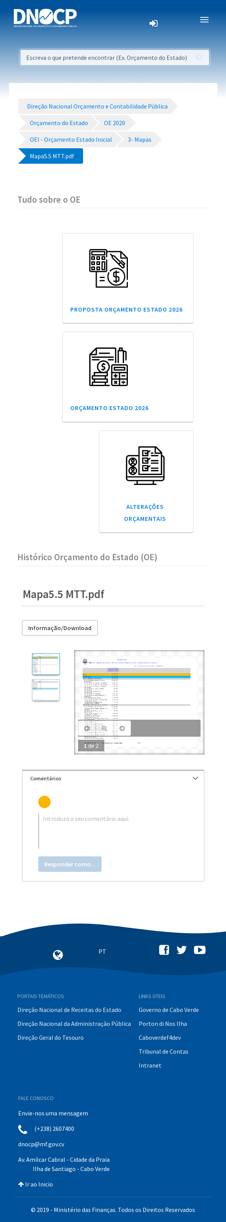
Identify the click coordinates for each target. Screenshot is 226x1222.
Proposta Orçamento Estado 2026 (126, 309)
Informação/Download (60, 628)
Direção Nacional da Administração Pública (74, 1023)
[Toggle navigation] (87, 20)
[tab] (113, 778)
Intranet (150, 1065)
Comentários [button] (114, 778)
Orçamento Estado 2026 (109, 408)
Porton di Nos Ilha (163, 1023)
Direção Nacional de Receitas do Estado (69, 1010)
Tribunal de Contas (164, 1051)
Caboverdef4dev (160, 1037)
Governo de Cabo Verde (169, 1010)
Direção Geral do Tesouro (50, 1037)
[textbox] (113, 831)
